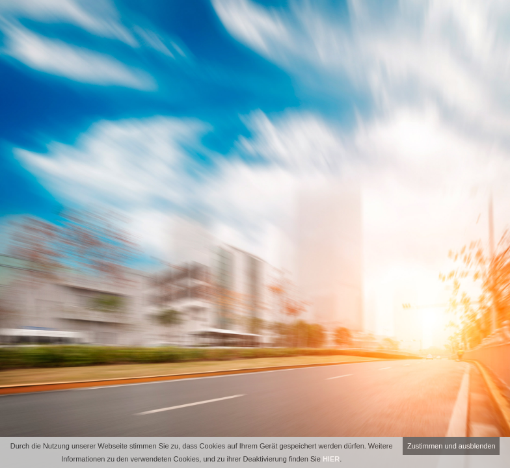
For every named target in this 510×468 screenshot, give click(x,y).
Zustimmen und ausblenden (451, 446)
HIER (331, 459)
